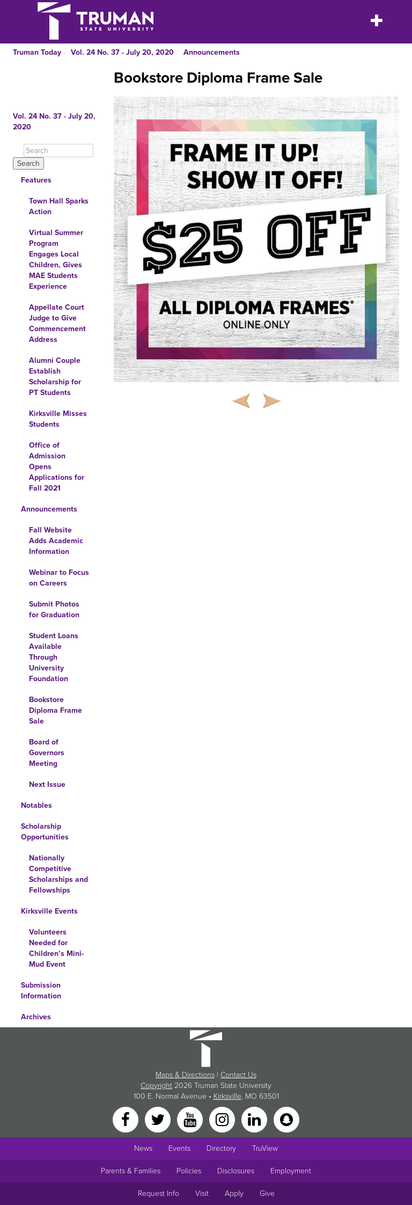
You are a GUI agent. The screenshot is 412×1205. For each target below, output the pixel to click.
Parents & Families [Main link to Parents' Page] (130, 1170)
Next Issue (47, 784)
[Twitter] (159, 1118)
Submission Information (41, 990)
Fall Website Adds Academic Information (56, 540)
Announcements (211, 52)
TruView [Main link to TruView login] (265, 1148)
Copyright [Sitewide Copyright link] (156, 1085)
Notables (36, 805)
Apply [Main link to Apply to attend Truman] (234, 1193)
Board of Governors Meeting (46, 752)
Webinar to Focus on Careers (59, 578)
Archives (36, 1016)
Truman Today (37, 52)
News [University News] (143, 1148)
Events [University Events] (179, 1148)
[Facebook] (127, 1118)
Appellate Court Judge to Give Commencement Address (57, 323)
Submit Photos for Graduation (54, 609)
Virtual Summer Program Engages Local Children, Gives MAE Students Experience (56, 259)
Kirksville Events (49, 911)
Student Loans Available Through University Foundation (53, 657)
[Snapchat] (286, 1118)
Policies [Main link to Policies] (188, 1170)
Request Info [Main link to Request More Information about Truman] (158, 1193)
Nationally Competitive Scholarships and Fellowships (58, 874)
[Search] (58, 150)
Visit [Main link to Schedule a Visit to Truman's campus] (202, 1193)
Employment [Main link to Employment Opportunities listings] (290, 1170)
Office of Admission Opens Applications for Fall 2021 (56, 467)
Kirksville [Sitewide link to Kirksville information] (227, 1096)
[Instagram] (223, 1118)
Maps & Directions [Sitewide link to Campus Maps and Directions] (185, 1074)
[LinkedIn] (255, 1118)
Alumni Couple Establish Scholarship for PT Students (55, 376)
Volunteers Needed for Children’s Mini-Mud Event (56, 948)
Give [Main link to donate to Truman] (267, 1193)
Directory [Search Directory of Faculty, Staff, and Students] (221, 1148)
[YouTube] (191, 1118)
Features (36, 180)
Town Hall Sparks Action (59, 206)
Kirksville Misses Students (58, 419)
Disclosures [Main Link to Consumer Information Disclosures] (235, 1170)
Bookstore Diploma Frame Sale (55, 710)
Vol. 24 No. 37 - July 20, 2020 (122, 52)
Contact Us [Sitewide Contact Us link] (238, 1074)
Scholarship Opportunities (45, 832)
